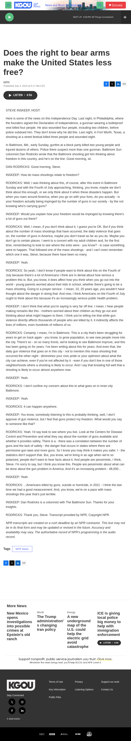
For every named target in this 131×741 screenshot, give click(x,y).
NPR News (22, 549)
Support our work (110, 682)
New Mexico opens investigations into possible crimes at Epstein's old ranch (19, 626)
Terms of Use (56, 682)
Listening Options (84, 689)
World (40, 612)
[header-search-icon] (100, 5)
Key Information (57, 689)
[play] (9, 17)
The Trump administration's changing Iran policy (50, 623)
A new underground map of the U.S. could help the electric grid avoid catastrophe (79, 632)
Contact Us (107, 689)
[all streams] (126, 17)
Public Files (55, 697)
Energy (71, 612)
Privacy (79, 682)
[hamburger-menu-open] (8, 5)
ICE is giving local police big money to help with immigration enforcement (109, 624)
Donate (117, 5)
